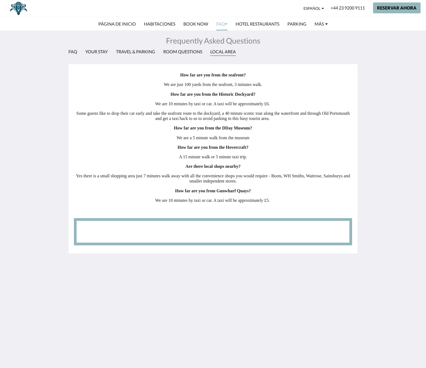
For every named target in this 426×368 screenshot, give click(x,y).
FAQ (72, 51)
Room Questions (182, 51)
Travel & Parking (135, 51)
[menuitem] (117, 24)
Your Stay (96, 51)
